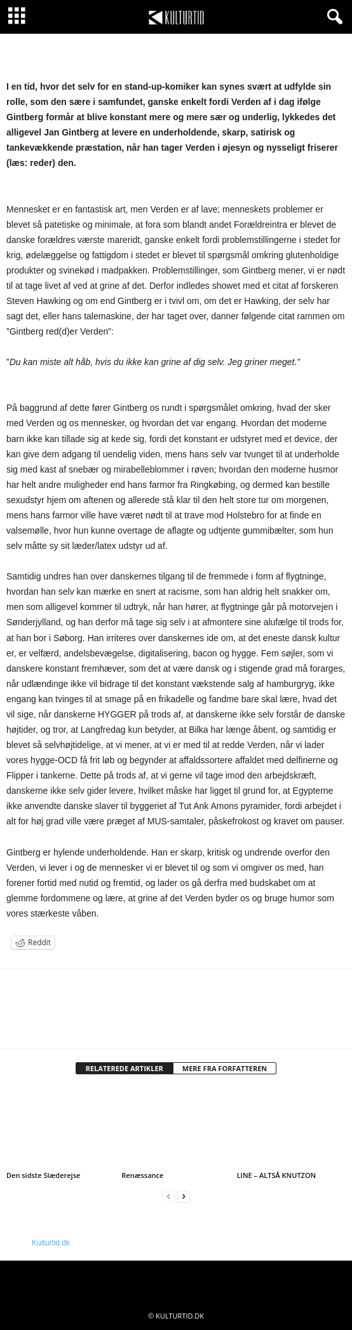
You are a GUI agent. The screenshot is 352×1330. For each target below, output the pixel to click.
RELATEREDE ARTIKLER (124, 1068)
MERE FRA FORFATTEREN (224, 1068)
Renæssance (142, 1175)
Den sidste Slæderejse (43, 1175)
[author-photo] (176, 1006)
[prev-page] (168, 1196)
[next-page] (183, 1196)
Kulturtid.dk (51, 1242)
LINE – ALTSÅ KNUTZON (276, 1175)
